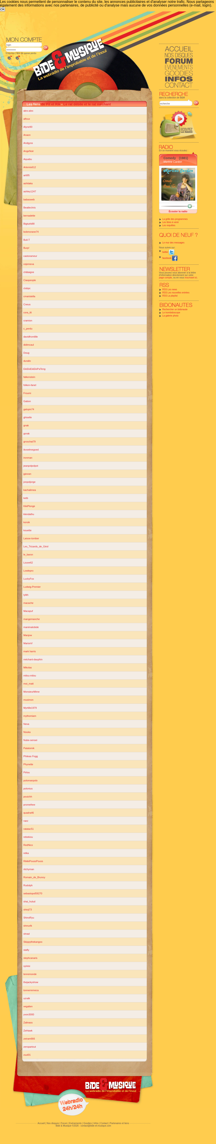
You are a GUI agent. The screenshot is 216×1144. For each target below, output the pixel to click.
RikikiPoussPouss (33, 861)
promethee (29, 804)
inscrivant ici (191, 277)
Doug (26, 352)
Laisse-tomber (31, 538)
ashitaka (28, 183)
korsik (27, 522)
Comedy (170, 158)
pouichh (28, 796)
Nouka (27, 732)
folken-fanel (30, 385)
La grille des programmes (175, 219)
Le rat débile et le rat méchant (87, 104)
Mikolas (28, 667)
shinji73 (28, 909)
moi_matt (29, 683)
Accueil (41, 1123)
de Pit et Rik (50, 104)
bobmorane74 (31, 231)
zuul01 (27, 1054)
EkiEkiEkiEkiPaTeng (34, 369)
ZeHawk (28, 1030)
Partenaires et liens (119, 1123)
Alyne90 (28, 127)
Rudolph (28, 885)
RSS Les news (169, 289)
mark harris (30, 651)
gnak (26, 425)
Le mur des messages (173, 242)
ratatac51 (29, 829)
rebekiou (28, 837)
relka (26, 853)
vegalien (28, 1006)
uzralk (27, 998)
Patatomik (29, 748)
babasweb (29, 199)
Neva (26, 724)
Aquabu (28, 159)
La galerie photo (170, 315)
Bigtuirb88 (29, 223)
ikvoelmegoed (31, 449)
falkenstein (29, 377)
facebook (169, 258)
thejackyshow (31, 982)
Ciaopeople (30, 280)
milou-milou (30, 675)
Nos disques (53, 1123)
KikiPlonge (29, 506)
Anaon (27, 135)
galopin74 (29, 409)
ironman (28, 457)
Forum (64, 1123)
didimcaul (29, 344)
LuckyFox (29, 578)
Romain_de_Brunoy (34, 877)
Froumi (27, 393)
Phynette (28, 764)
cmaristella (29, 296)
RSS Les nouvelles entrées (176, 292)
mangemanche (32, 619)
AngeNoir (29, 151)
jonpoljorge (30, 482)
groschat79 (30, 441)
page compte (165, 277)
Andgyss (28, 143)
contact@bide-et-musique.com (96, 1125)
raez (26, 820)
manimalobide (31, 627)
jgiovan (27, 473)
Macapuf (28, 611)
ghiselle (28, 417)
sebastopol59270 (33, 893)
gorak (27, 433)
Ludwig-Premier (32, 586)
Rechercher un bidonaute (175, 309)
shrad (27, 933)
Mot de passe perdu (26, 53)
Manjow (28, 635)
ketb (26, 498)
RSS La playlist (170, 296)
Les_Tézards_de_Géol (36, 546)
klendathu (29, 514)
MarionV (28, 643)
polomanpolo (31, 780)
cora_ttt (28, 312)
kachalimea (30, 490)
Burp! (26, 248)
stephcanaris (30, 958)
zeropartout (30, 1046)
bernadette (29, 215)
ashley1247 (30, 191)
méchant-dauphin (33, 659)
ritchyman (29, 869)
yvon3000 (29, 1014)
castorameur (30, 256)
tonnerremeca (31, 990)
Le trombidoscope (171, 312)
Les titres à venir (170, 222)
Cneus (27, 304)
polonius (28, 788)
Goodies (87, 1123)
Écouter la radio (178, 211)
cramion (28, 320)
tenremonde (30, 974)
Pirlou (27, 772)
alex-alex (28, 110)
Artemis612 (30, 167)
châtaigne (29, 272)
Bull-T (27, 239)
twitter (168, 252)
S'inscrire (10, 53)
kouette (28, 530)
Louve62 (28, 562)
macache (29, 603)
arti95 (27, 175)
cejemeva (29, 264)
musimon (29, 699)
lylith (26, 595)
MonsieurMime (32, 691)
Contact (104, 1123)
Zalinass (28, 1022)
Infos (96, 1123)
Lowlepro (29, 570)
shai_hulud (29, 901)
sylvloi (27, 966)
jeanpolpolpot (31, 465)
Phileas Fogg (31, 756)
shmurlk (28, 925)
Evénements (75, 1123)
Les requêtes (168, 225)
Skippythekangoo (33, 941)
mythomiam (30, 716)
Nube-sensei (30, 740)
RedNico (28, 845)
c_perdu (28, 328)
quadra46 (29, 812)
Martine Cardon (173, 161)
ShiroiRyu (29, 917)
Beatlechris (30, 207)
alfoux (27, 118)
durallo (27, 361)
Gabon (27, 401)
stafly (26, 950)
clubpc (27, 288)
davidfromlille (31, 336)
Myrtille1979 (30, 707)
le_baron (28, 554)
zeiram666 (29, 1038)
